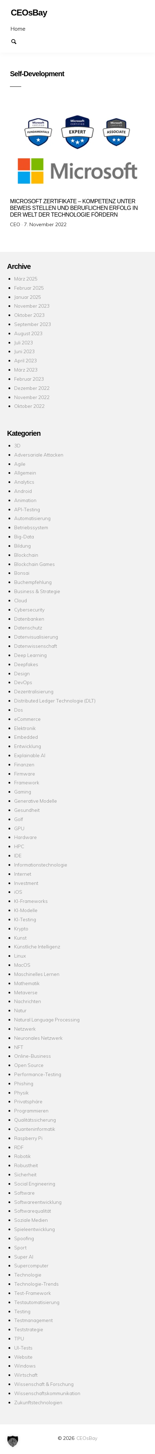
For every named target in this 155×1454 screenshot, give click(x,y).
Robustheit (26, 1165)
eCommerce (27, 719)
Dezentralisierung (33, 691)
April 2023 (25, 360)
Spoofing (24, 1238)
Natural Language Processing (47, 1019)
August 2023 (28, 333)
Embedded (26, 737)
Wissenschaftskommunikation (47, 1393)
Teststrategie (28, 1329)
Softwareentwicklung (38, 1202)
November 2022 (32, 397)
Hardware (25, 837)
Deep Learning (30, 655)
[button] (12, 1441)
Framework (26, 782)
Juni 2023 (24, 351)
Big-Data (24, 536)
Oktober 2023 (29, 315)
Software (24, 1193)
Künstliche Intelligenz (37, 946)
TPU (19, 1338)
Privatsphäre (28, 1101)
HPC (19, 846)
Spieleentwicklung (34, 1229)
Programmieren (31, 1111)
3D (17, 445)
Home (18, 28)
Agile (19, 464)
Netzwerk (25, 1029)
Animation (25, 500)
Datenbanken (29, 619)
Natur (20, 1010)
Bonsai (21, 573)
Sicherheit (25, 1174)
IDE (18, 855)
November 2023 (32, 306)
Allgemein (25, 473)
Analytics (24, 482)
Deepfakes (26, 664)
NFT (18, 1047)
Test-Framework (32, 1293)
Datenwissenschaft (35, 646)
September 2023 (32, 324)
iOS (18, 892)
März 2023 (26, 370)
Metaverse (26, 992)
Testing (22, 1311)
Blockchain (26, 555)
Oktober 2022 (29, 406)
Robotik (22, 1156)
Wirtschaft (26, 1375)
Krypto (21, 928)
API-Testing (27, 509)
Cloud (20, 600)
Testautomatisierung (36, 1302)
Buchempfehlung (33, 582)
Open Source (29, 1065)
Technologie (27, 1275)
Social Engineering (34, 1184)
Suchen (17, 41)
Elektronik (25, 728)
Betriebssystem (31, 527)
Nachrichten (27, 1001)
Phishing (23, 1083)
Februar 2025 (29, 288)
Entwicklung (27, 746)
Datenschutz (28, 628)
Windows (25, 1366)
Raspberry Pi (28, 1138)
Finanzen (24, 764)
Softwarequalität (32, 1211)
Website (23, 1357)
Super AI (23, 1257)
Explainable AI (29, 755)
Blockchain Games (34, 564)
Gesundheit (27, 810)
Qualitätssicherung (35, 1120)
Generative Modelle (35, 801)
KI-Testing (25, 919)
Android (23, 491)
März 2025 (26, 279)
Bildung (22, 546)
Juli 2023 (23, 342)
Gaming (22, 792)
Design (22, 673)
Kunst (20, 938)
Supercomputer (31, 1265)
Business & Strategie (37, 591)
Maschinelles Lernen (36, 974)
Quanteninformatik (34, 1129)
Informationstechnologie (40, 865)
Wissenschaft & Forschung (44, 1384)
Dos (18, 710)
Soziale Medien (31, 1220)
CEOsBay (86, 1438)
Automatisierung (32, 518)
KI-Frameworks (31, 901)
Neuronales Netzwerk (38, 1038)
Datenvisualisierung (36, 637)
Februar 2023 (29, 379)
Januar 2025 (27, 297)
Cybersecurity (29, 610)
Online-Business (32, 1056)
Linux (20, 956)
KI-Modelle (26, 910)
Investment (26, 883)
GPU (19, 828)
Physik (21, 1093)
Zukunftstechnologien (38, 1402)
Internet (22, 874)
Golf (18, 819)
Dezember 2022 (32, 388)
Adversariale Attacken (38, 455)
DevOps (23, 682)
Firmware (24, 774)
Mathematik (27, 983)
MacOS (22, 965)
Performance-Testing (37, 1074)
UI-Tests (23, 1348)
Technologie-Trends (36, 1284)
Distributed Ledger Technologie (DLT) (55, 701)
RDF (18, 1147)
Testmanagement (33, 1320)
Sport (20, 1247)
